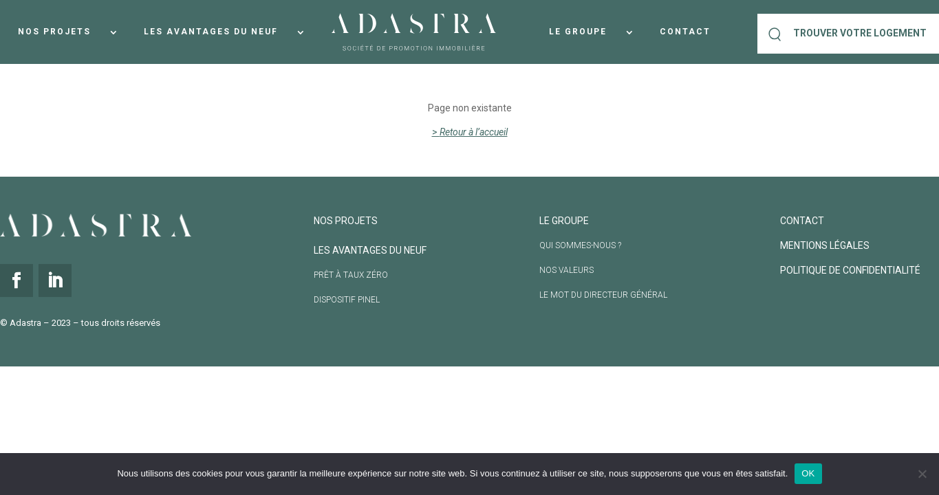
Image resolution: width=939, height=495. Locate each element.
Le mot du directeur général (603, 295)
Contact (685, 31)
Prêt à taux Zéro (351, 275)
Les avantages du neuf (211, 31)
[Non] (922, 474)
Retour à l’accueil (474, 132)
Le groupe (578, 31)
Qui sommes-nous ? (580, 245)
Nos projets (54, 31)
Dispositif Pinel (347, 300)
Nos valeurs (566, 270)
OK (807, 473)
